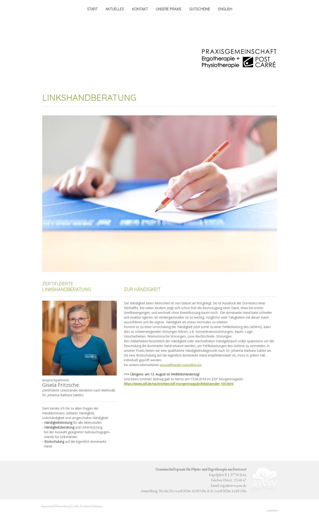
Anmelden (272, 510)
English (225, 9)
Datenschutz (62, 506)
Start (92, 9)
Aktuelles (114, 9)
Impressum (47, 506)
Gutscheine (199, 9)
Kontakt (140, 9)
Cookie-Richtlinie (81, 506)
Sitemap (97, 506)
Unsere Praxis (168, 9)
